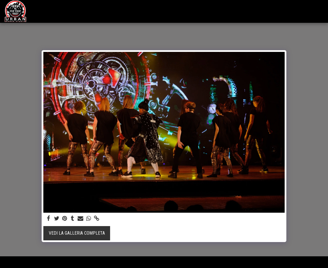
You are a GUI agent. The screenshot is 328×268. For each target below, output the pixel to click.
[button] (286, 11)
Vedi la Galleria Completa (77, 233)
